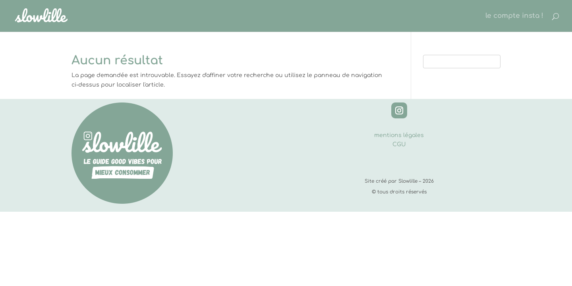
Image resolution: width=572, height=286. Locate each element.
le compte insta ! (514, 16)
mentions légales (399, 135)
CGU (399, 144)
